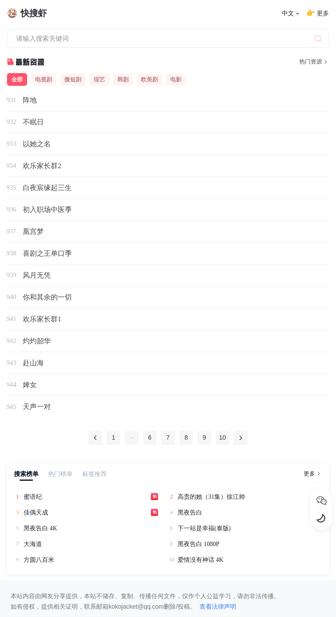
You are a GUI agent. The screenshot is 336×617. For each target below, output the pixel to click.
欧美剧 (149, 79)
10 (223, 437)
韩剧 (123, 79)
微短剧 (72, 79)
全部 (17, 79)
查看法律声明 (218, 606)
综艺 (99, 79)
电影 (176, 79)
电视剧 (43, 79)
